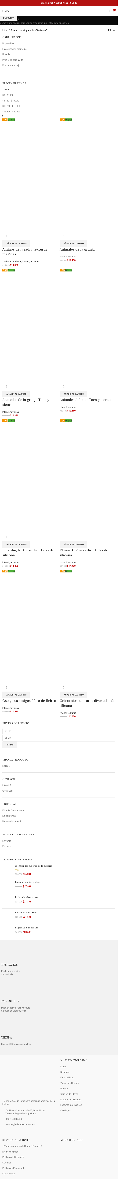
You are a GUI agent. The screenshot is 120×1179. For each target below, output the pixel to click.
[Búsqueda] (109, 11)
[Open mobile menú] (6, 11)
